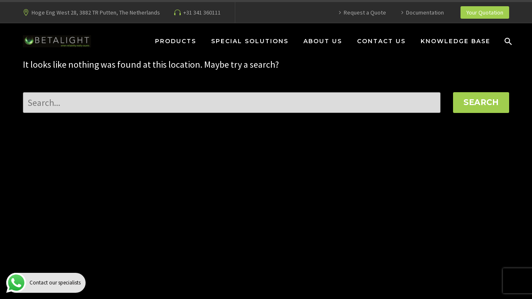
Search (481, 102)
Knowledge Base (455, 41)
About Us (322, 41)
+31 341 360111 (202, 12)
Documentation (425, 12)
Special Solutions (249, 41)
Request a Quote (365, 12)
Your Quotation (484, 12)
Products (175, 41)
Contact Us (381, 41)
